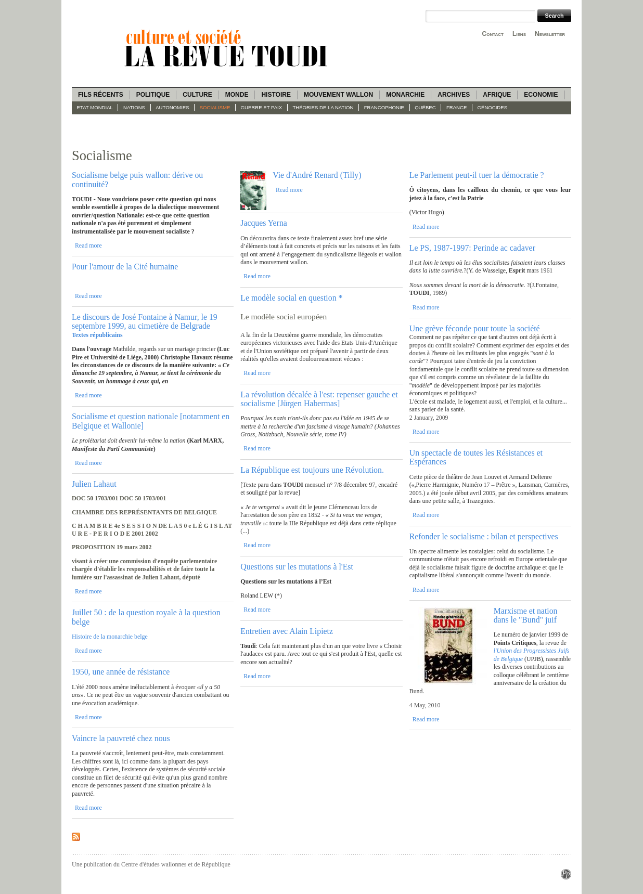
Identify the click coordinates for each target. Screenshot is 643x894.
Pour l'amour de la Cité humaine (125, 266)
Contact (493, 33)
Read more (88, 245)
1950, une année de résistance (121, 671)
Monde (237, 94)
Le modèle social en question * (291, 297)
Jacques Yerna (263, 222)
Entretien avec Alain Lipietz (286, 631)
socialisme (215, 107)
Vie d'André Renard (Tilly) (317, 175)
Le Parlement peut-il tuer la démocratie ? (476, 175)
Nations (134, 107)
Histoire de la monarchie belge (110, 636)
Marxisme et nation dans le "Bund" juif (526, 615)
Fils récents (100, 94)
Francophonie (384, 107)
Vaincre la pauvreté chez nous (121, 738)
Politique (153, 94)
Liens (519, 33)
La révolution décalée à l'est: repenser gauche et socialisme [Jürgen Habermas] (318, 399)
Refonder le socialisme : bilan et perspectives (483, 536)
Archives (454, 94)
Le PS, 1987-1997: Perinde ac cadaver (472, 247)
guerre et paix (261, 107)
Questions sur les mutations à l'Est (296, 566)
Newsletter (550, 33)
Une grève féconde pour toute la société (474, 328)
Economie (541, 94)
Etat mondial (95, 107)
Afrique (497, 94)
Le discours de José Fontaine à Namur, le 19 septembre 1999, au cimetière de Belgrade (144, 321)
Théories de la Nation (322, 107)
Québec (425, 107)
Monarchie (405, 94)
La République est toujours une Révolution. (312, 469)
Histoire (275, 94)
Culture (197, 94)
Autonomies (172, 107)
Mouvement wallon (338, 94)
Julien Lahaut (94, 484)
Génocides (493, 107)
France (456, 107)
